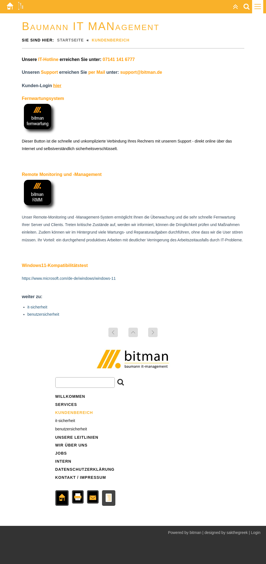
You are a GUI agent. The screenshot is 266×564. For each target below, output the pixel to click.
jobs (61, 453)
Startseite (70, 40)
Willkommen (70, 396)
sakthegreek (238, 532)
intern (63, 461)
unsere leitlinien (76, 437)
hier (57, 85)
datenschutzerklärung (85, 469)
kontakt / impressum (80, 477)
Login (255, 532)
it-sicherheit (38, 307)
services (66, 404)
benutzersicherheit (43, 314)
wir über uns (71, 445)
